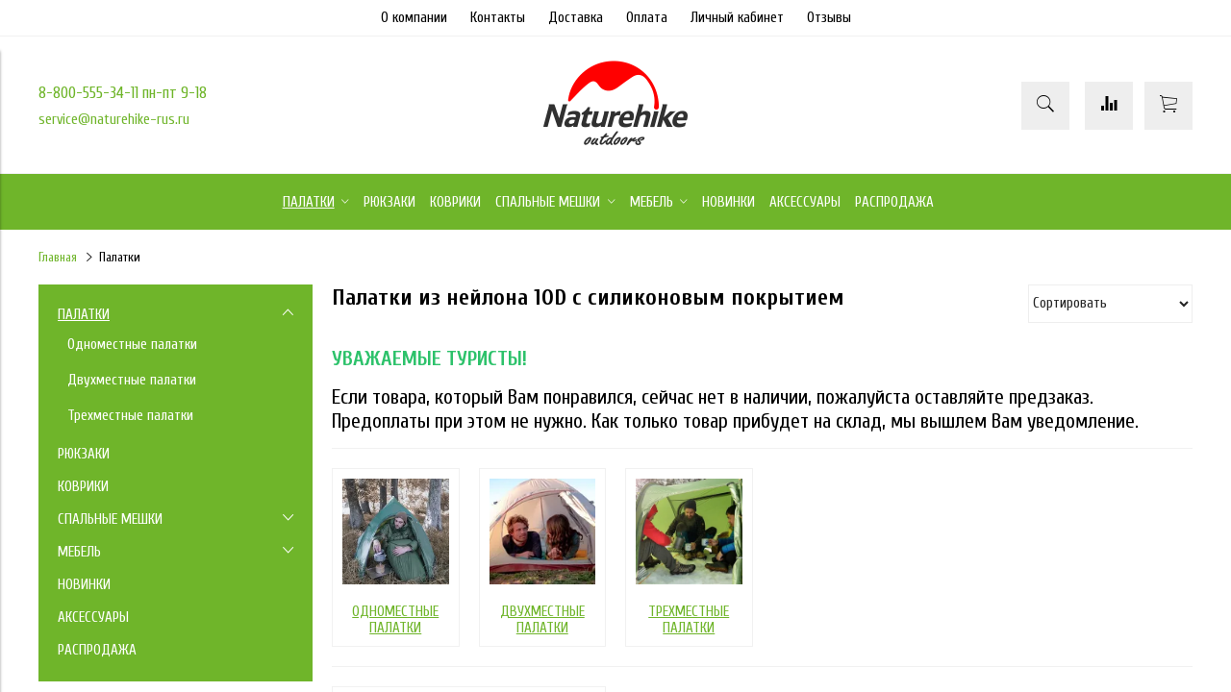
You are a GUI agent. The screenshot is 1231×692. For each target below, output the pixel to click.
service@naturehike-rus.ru (113, 119)
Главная (57, 257)
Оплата (646, 18)
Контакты (497, 18)
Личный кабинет (737, 18)
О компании (414, 18)
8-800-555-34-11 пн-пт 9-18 (122, 93)
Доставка (575, 18)
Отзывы (829, 18)
